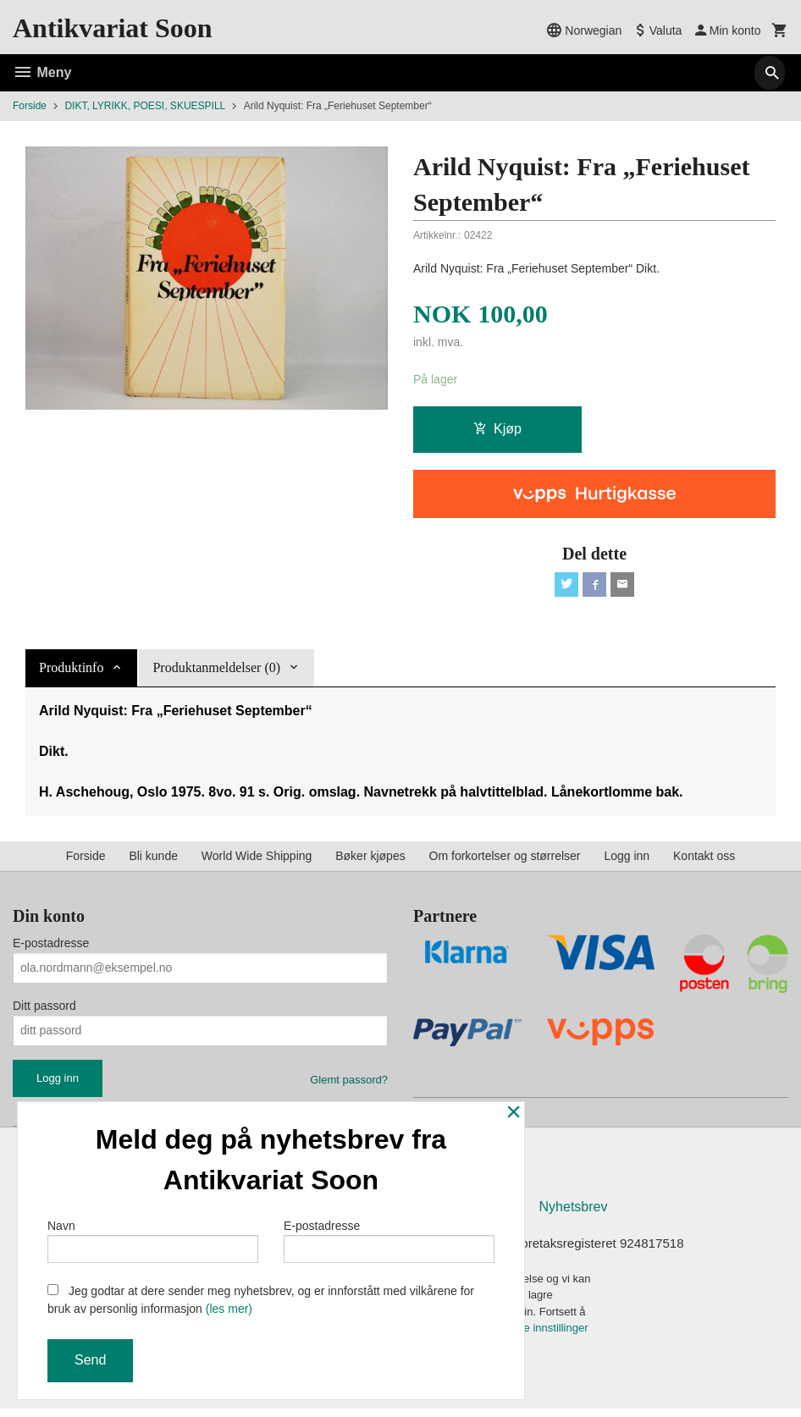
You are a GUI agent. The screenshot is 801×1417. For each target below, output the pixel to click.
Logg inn (626, 860)
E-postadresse (51, 947)
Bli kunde (153, 860)
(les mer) (229, 1308)
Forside (30, 106)
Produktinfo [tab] (71, 671)
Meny (42, 72)
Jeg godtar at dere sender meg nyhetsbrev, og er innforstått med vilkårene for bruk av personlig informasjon (260, 1299)
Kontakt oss (704, 860)
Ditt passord (44, 1010)
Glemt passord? (349, 1084)
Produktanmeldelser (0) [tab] (216, 671)
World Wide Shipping (257, 860)
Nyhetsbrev (573, 1214)
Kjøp (497, 429)
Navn (152, 1237)
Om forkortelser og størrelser (505, 860)
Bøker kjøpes (370, 860)
